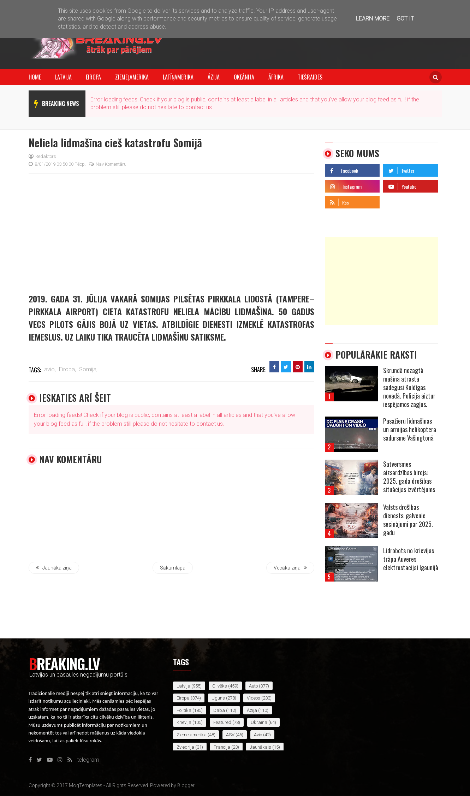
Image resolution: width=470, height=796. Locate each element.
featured (222, 722)
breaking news (60, 103)
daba (219, 710)
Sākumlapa (172, 568)
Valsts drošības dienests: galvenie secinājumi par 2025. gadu (408, 520)
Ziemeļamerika (132, 77)
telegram (394, 200)
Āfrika (276, 77)
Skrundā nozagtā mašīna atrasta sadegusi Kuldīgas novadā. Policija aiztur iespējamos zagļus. (409, 387)
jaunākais (260, 747)
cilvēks (219, 686)
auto (253, 686)
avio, (50, 369)
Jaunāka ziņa (54, 568)
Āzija (214, 77)
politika (184, 710)
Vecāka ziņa (290, 568)
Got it (405, 18)
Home (35, 77)
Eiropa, (67, 369)
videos (253, 698)
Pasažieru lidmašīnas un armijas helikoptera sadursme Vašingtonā (409, 429)
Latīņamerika (178, 77)
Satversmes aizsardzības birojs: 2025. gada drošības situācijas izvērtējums (409, 477)
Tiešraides (310, 77)
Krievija (184, 722)
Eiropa (93, 77)
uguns (218, 698)
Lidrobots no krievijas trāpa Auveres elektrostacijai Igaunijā (410, 559)
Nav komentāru (107, 164)
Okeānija (244, 77)
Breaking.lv (64, 663)
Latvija (63, 77)
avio (258, 734)
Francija (222, 747)
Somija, (88, 369)
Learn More (372, 18)
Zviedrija (185, 747)
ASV (230, 734)
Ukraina (259, 722)
